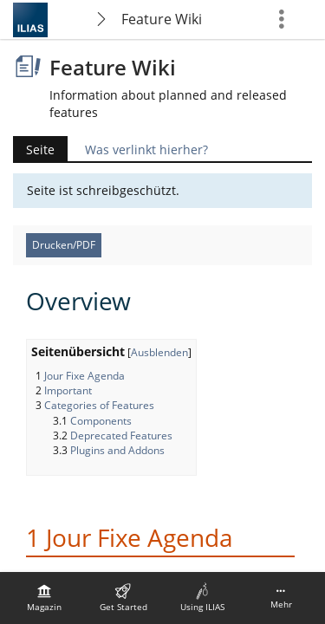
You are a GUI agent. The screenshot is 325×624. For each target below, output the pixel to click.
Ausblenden (159, 352)
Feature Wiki (161, 19)
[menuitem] (44, 598)
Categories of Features (99, 405)
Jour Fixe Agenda (84, 375)
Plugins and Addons (117, 450)
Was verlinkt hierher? (146, 149)
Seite (40, 149)
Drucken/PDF (63, 244)
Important (68, 390)
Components (101, 420)
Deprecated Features (121, 435)
